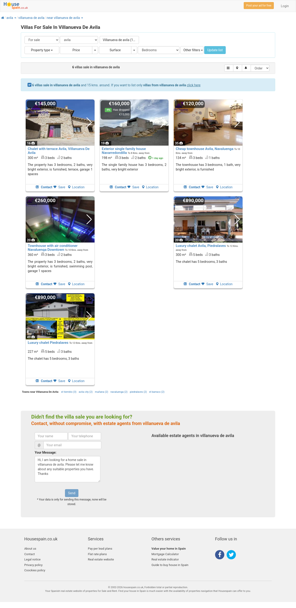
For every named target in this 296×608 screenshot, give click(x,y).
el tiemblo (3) (69, 391)
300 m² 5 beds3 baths (198, 254)
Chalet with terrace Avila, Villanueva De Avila (58, 151)
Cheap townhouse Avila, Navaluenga (204, 149)
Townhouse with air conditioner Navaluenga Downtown (52, 248)
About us (30, 548)
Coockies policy (34, 570)
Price (76, 50)
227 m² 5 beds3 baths (50, 351)
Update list (215, 50)
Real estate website (101, 559)
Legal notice (32, 559)
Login (285, 6)
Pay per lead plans (100, 548)
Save (59, 187)
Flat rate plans (97, 554)
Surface (115, 50)
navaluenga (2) (119, 391)
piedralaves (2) (138, 391)
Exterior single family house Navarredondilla (124, 151)
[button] (15, 18)
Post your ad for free (258, 5)
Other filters (193, 50)
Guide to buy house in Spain (169, 565)
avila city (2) (85, 391)
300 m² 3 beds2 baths (50, 158)
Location (76, 187)
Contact (29, 554)
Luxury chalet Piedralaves (48, 343)
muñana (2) (101, 391)
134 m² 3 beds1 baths (198, 158)
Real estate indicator (165, 559)
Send (71, 493)
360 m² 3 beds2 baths (50, 254)
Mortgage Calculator (165, 554)
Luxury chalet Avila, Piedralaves (201, 246)
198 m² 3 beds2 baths (132, 158)
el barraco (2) (156, 391)
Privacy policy (33, 565)
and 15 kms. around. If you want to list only (116, 85)
